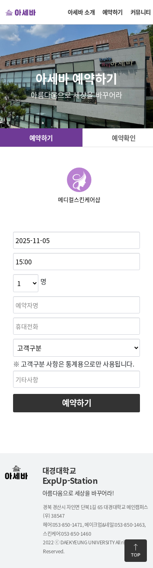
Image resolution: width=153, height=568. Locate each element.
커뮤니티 (141, 12)
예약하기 (112, 12)
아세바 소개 (81, 12)
